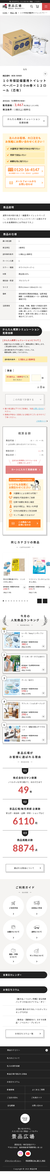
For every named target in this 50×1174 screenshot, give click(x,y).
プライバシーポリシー (13, 1160)
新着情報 (10, 1089)
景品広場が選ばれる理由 (17, 1074)
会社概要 (11, 1105)
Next (45, 601)
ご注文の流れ (12, 1097)
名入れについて (13, 1058)
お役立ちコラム (13, 1082)
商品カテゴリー (13, 1050)
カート (37, 6)
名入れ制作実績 (13, 1066)
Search (31, 6)
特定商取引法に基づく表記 (35, 1160)
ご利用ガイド (41, 421)
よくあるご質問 (38, 1089)
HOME (5, 13)
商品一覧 (13, 13)
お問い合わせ (38, 408)
